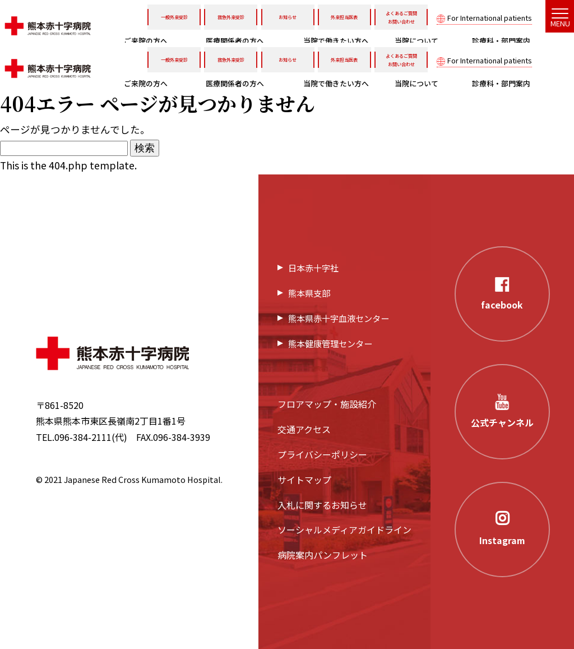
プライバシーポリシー (322, 454)
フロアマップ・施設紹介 (326, 404)
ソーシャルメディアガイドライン (344, 529)
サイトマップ (304, 479)
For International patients (489, 17)
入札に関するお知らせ (322, 505)
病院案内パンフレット (322, 554)
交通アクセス (304, 429)
